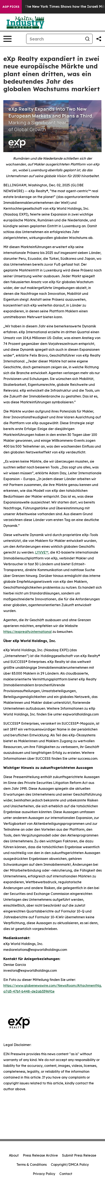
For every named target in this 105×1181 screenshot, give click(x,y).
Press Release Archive (40, 1155)
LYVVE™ (41, 552)
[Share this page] (99, 39)
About (14, 1155)
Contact (65, 1174)
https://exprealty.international (27, 632)
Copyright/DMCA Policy (70, 1164)
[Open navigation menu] (7, 39)
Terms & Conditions (31, 1164)
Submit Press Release (79, 1155)
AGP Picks (10, 7)
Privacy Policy (44, 1174)
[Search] (54, 39)
